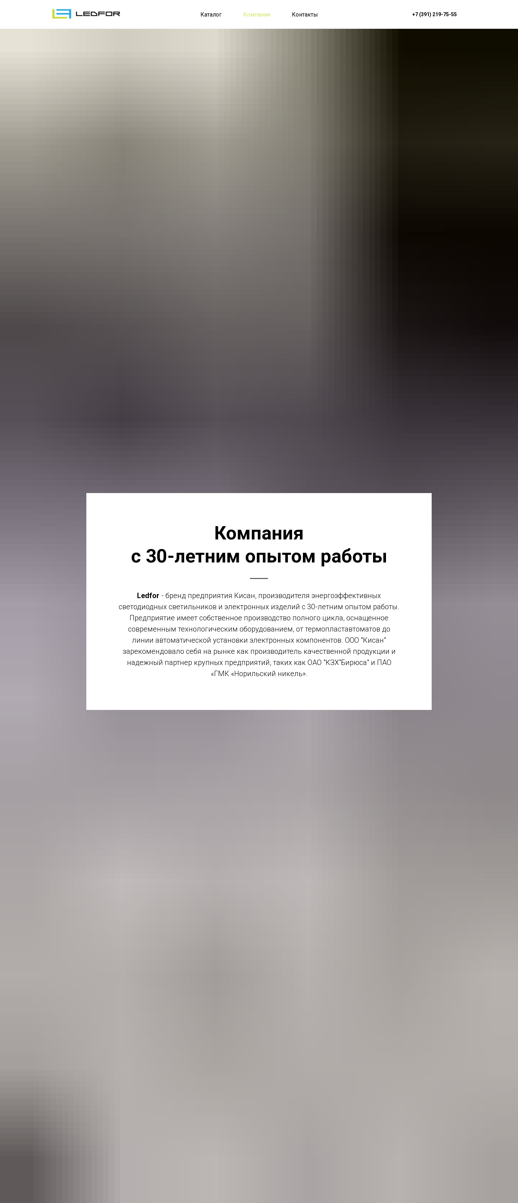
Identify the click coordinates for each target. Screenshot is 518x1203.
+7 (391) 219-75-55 (434, 14)
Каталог (211, 14)
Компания (256, 14)
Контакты (305, 14)
